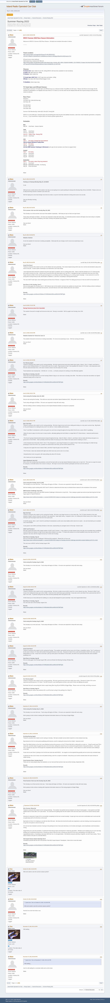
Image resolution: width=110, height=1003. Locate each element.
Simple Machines (17, 999)
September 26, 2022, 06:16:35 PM (31, 805)
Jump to (81, 989)
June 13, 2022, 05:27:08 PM (29, 360)
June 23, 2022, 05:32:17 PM (29, 393)
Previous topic (92, 25)
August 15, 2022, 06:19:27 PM (29, 586)
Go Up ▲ (102, 999)
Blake (11, 35)
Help (91, 999)
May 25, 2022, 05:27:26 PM (29, 207)
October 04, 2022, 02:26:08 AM (29, 899)
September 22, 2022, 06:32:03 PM (30, 778)
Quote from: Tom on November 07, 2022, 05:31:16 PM (38, 960)
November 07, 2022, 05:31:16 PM (30, 926)
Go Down (9, 30)
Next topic (100, 25)
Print (101, 30)
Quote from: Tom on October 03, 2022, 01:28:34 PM (38, 902)
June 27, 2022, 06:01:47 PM (29, 420)
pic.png (28, 859)
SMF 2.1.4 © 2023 (9, 999)
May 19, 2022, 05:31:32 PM (29, 179)
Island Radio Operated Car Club (21, 6)
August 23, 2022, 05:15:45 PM (29, 645)
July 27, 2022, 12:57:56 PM (29, 510)
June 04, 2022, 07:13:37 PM (29, 305)
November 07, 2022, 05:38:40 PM (30, 956)
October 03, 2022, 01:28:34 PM (29, 868)
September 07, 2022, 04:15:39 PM (30, 706)
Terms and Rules (96, 999)
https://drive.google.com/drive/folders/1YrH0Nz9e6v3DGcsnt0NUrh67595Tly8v (43, 382)
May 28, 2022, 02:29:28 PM (29, 234)
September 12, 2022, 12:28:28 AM (30, 733)
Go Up (8, 983)
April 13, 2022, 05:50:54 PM (29, 35)
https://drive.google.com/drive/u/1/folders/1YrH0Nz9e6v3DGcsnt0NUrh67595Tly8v (44, 294)
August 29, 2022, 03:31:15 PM (29, 676)
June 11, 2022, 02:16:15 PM (29, 332)
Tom (11, 869)
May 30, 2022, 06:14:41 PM (29, 262)
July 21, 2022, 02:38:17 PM (29, 479)
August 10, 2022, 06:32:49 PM (29, 559)
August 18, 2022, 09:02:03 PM (29, 618)
